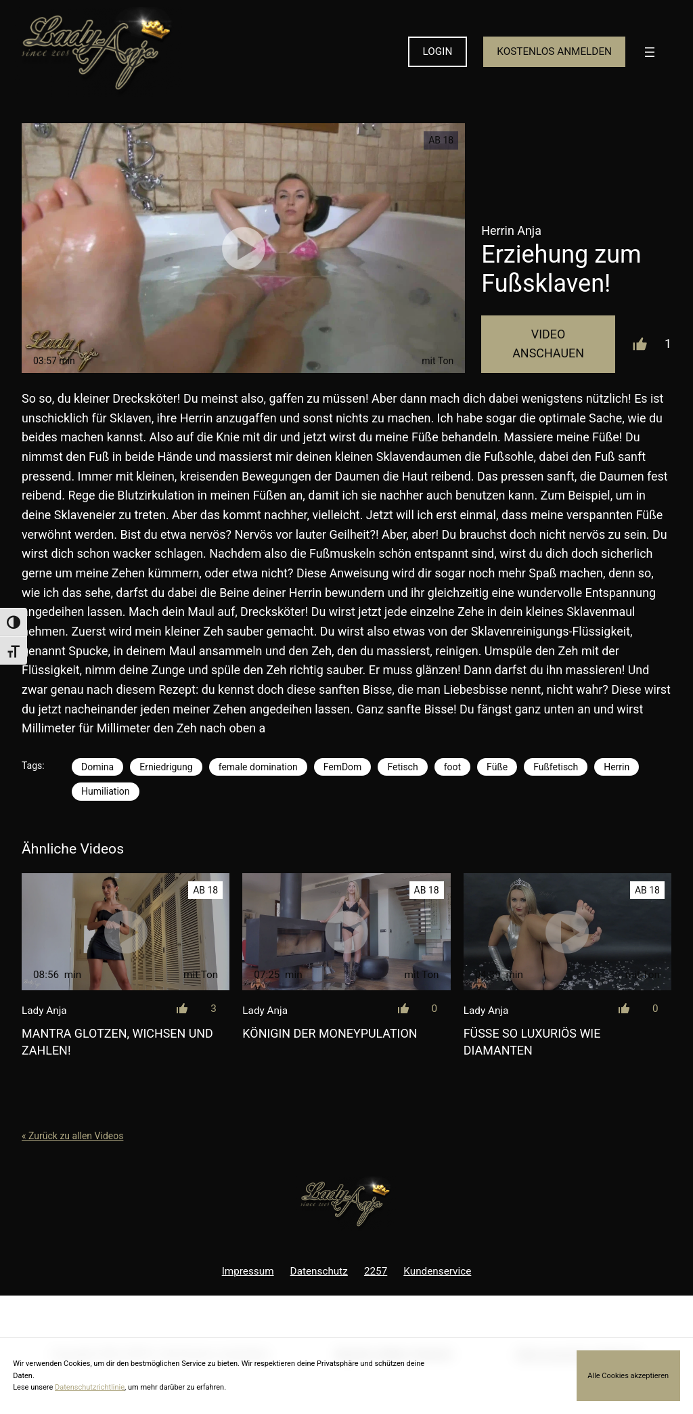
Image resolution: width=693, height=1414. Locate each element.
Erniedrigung (165, 766)
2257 (375, 1271)
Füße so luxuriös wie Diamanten (532, 1041)
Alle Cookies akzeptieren (628, 1375)
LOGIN (438, 51)
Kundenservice (437, 1271)
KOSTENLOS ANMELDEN (554, 51)
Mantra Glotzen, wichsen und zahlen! (117, 1041)
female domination (258, 766)
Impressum (248, 1271)
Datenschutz (319, 1271)
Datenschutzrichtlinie (90, 1387)
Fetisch (402, 766)
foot (452, 766)
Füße (497, 766)
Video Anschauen (548, 344)
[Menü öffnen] (650, 52)
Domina (97, 766)
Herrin (616, 766)
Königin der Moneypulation (329, 1033)
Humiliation (105, 791)
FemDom (342, 766)
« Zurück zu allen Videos (72, 1135)
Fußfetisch (555, 766)
